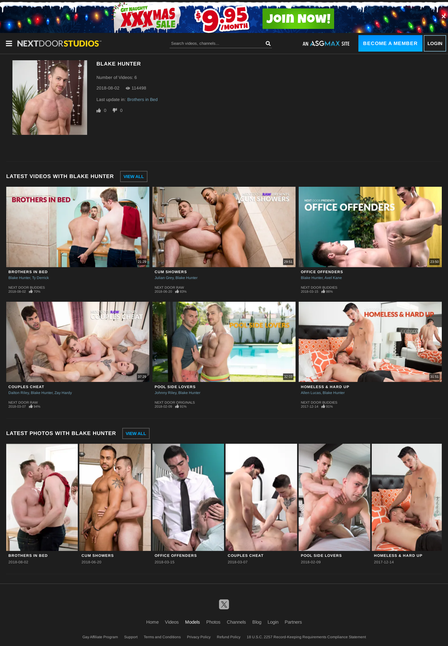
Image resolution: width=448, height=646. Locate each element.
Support (131, 637)
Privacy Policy (199, 637)
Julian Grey (164, 278)
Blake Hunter (19, 278)
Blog (256, 622)
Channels (236, 622)
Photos (213, 622)
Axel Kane (333, 278)
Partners (293, 622)
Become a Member (390, 43)
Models (192, 622)
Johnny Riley (165, 393)
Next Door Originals (175, 402)
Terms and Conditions (162, 637)
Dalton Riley (18, 393)
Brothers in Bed (142, 99)
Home (152, 622)
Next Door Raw (169, 287)
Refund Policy (228, 637)
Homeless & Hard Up (325, 387)
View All (134, 176)
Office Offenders (322, 272)
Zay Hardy (63, 393)
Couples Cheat (26, 387)
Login (434, 43)
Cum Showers (171, 272)
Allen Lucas (311, 393)
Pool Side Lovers (175, 387)
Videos (172, 622)
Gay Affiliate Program (100, 637)
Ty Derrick (40, 278)
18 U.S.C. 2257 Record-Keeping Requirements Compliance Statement (306, 637)
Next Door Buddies (26, 287)
